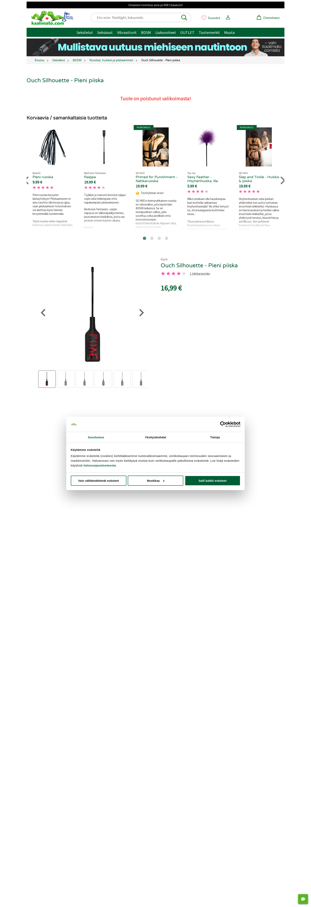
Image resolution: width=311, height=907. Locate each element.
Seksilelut (85, 32)
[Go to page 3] (159, 238)
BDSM (146, 32)
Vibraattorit (127, 32)
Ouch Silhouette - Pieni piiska (199, 265)
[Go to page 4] (166, 238)
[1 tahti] (163, 273)
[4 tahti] (179, 273)
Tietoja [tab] (215, 437)
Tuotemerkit (209, 32)
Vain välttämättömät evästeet (98, 480)
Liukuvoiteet (165, 32)
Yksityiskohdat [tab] (155, 437)
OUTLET (187, 32)
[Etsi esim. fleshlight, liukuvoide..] (143, 17)
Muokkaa (155, 480)
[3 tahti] (173, 273)
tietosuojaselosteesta (100, 465)
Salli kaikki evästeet (213, 480)
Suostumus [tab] (96, 437)
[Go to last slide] (27, 180)
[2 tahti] (168, 273)
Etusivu (39, 60)
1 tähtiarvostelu (200, 273)
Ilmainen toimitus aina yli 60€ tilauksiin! (155, 5)
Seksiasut (105, 32)
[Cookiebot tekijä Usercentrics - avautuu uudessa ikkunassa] (223, 424)
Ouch (164, 259)
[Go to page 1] (144, 238)
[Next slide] (282, 180)
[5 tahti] (184, 273)
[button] (184, 17)
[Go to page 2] (152, 238)
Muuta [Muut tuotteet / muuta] (229, 32)
